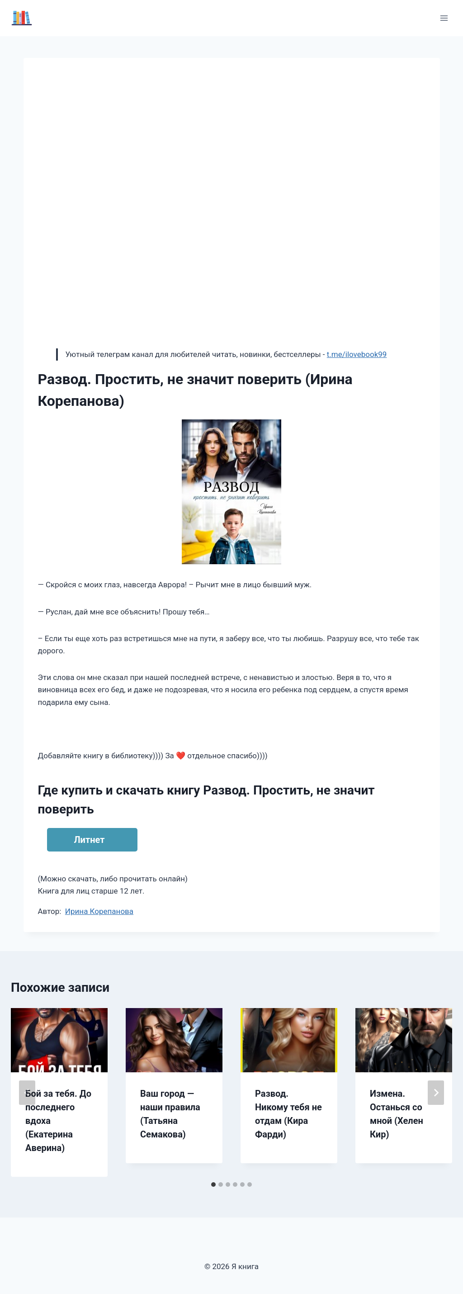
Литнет (89, 839)
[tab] (213, 1184)
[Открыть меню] (443, 18)
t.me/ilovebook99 (357, 354)
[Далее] (436, 1092)
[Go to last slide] (27, 1092)
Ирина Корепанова (99, 911)
